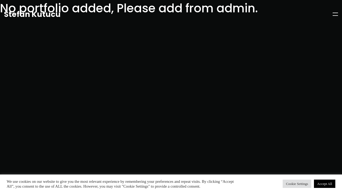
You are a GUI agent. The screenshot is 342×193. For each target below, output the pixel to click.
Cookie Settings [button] (297, 184)
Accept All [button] (324, 184)
